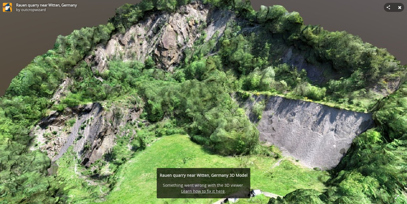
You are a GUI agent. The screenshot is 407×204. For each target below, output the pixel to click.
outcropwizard (33, 9)
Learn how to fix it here (203, 191)
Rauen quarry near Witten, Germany (46, 5)
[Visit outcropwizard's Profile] (7, 7)
